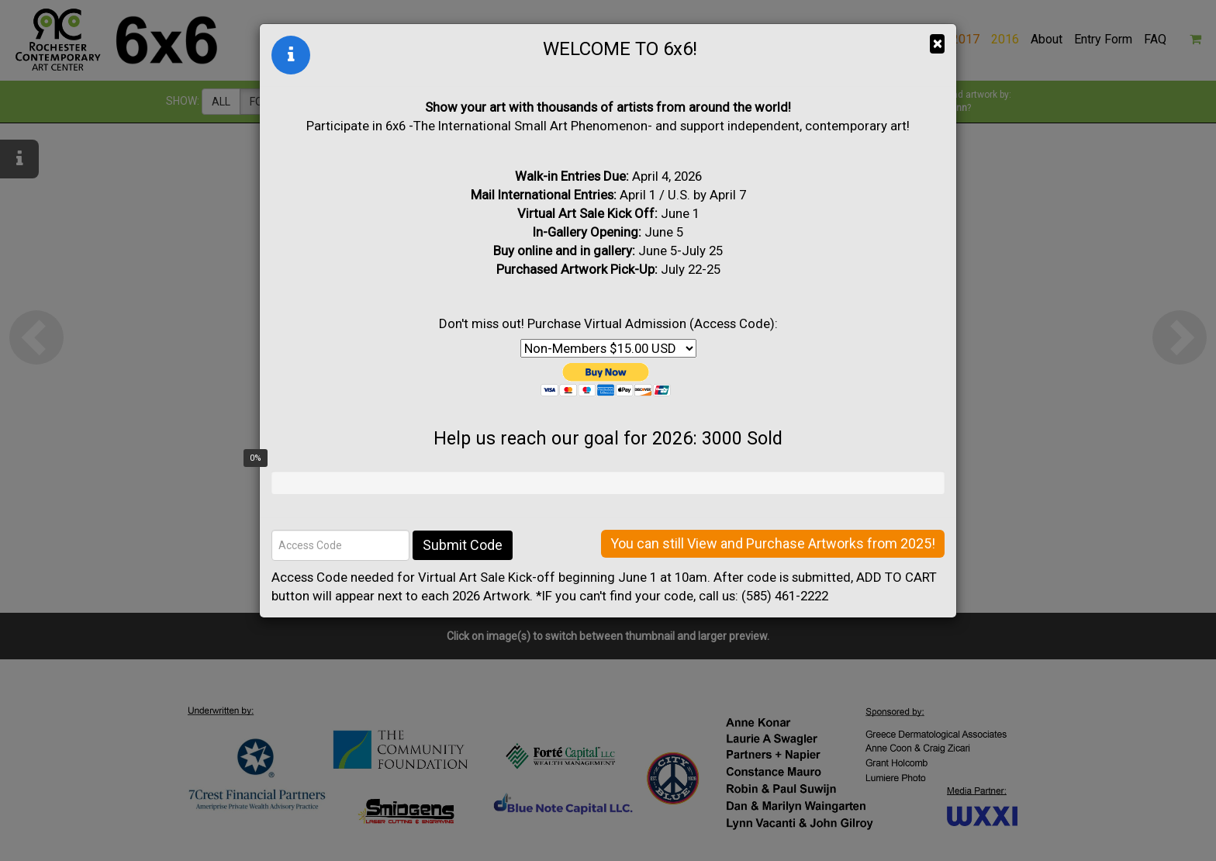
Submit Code (463, 545)
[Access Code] (340, 545)
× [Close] (937, 43)
